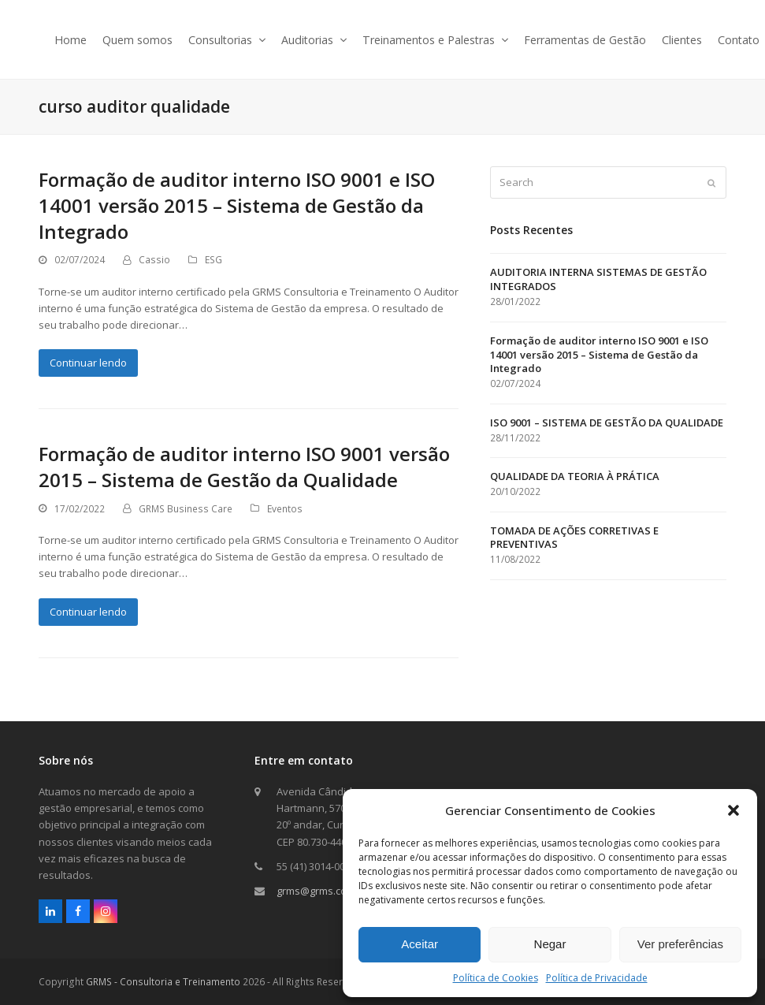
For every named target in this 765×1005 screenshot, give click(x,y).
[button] (733, 810)
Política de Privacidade (597, 978)
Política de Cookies (495, 978)
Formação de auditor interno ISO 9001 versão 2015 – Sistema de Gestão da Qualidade (244, 467)
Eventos (285, 509)
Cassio (154, 259)
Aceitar (419, 944)
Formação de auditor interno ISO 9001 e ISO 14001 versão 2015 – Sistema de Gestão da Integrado (237, 205)
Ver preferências (680, 944)
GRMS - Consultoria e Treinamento (163, 981)
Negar (550, 944)
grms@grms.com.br (322, 891)
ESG (213, 259)
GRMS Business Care (185, 509)
